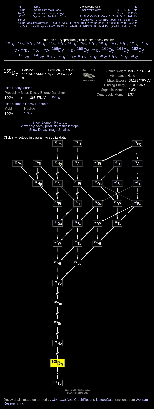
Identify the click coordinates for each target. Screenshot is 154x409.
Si (121, 13)
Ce (31, 22)
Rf (84, 26)
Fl (121, 26)
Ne (136, 9)
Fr (20, 26)
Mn (96, 16)
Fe (99, 16)
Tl (118, 22)
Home (36, 6)
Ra (23, 26)
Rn (136, 22)
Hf (84, 22)
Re (95, 22)
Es (66, 26)
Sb (125, 19)
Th (31, 26)
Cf (62, 26)
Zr (84, 19)
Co (103, 16)
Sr (23, 19)
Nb (88, 19)
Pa (34, 26)
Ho (66, 22)
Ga (118, 16)
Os (99, 22)
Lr (81, 26)
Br (132, 16)
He (136, 6)
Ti (85, 16)
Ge (121, 16)
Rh (103, 19)
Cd (114, 19)
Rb (20, 19)
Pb (121, 22)
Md (74, 26)
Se (129, 16)
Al (118, 13)
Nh (118, 26)
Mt (103, 26)
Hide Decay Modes (18, 88)
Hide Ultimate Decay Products (26, 104)
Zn (114, 16)
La (27, 22)
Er (69, 22)
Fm (70, 26)
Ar (135, 13)
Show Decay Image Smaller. (49, 130)
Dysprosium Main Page (47, 9)
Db (88, 26)
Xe (135, 19)
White (90, 9)
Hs (99, 26)
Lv (129, 26)
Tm (74, 22)
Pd (106, 19)
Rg (110, 26)
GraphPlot (81, 399)
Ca (23, 16)
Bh (95, 26)
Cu (110, 16)
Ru (99, 19)
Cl (132, 13)
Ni (107, 16)
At (132, 22)
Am (51, 26)
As (125, 16)
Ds (106, 26)
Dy (62, 22)
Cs (19, 22)
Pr (34, 22)
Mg (24, 13)
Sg (91, 26)
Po (129, 22)
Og (136, 26)
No (78, 26)
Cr (91, 16)
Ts (132, 26)
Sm (46, 22)
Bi (125, 22)
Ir (103, 22)
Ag (110, 19)
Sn (121, 19)
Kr (135, 16)
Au (110, 22)
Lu (81, 22)
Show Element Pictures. (49, 122)
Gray (98, 9)
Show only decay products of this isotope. (49, 126)
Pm (42, 22)
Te (129, 19)
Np (42, 26)
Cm (55, 26)
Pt (107, 22)
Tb (58, 22)
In (118, 19)
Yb (77, 22)
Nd (38, 22)
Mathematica (61, 399)
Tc (95, 19)
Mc (125, 26)
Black (83, 9)
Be (23, 9)
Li (20, 9)
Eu (50, 22)
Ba (23, 22)
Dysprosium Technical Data (49, 16)
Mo (92, 19)
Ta (87, 22)
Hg (114, 22)
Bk (58, 26)
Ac (27, 26)
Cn (114, 26)
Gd (55, 22)
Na (20, 13)
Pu (46, 26)
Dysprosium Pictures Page (49, 13)
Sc (81, 16)
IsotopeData (104, 399)
